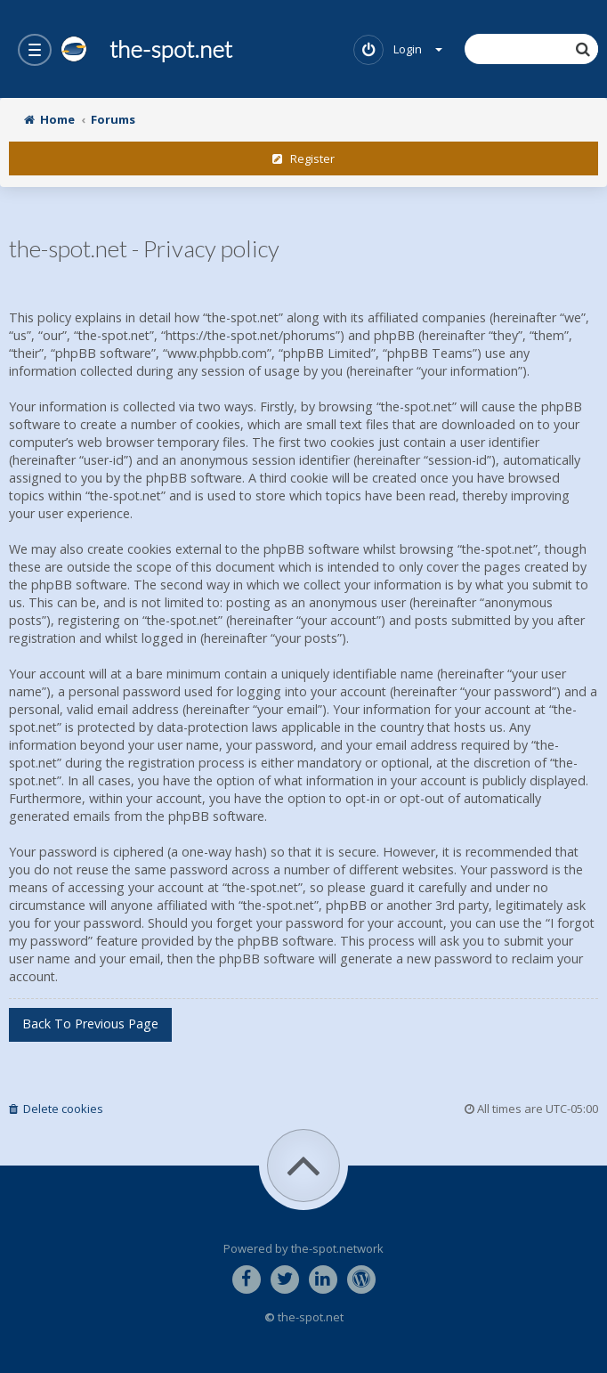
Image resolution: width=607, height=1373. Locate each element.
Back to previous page (90, 1023)
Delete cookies (56, 1109)
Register (303, 158)
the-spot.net (146, 49)
